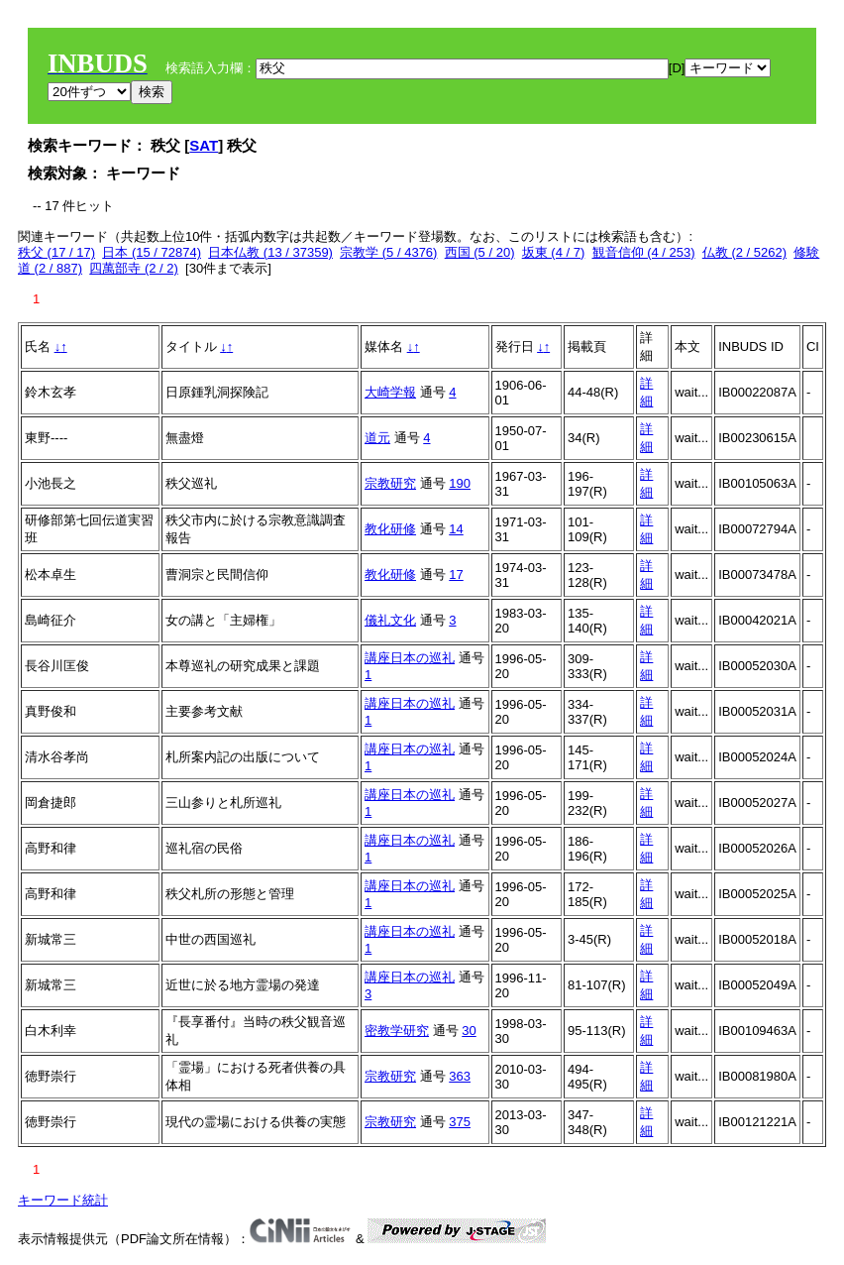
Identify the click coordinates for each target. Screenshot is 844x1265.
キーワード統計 (63, 1200)
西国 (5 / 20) (480, 252)
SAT (203, 145)
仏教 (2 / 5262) (744, 252)
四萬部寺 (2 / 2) (133, 268)
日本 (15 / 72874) (151, 252)
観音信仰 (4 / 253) (643, 252)
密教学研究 (397, 1030)
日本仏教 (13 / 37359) (270, 252)
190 (460, 483)
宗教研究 (390, 483)
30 (468, 1030)
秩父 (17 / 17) (56, 252)
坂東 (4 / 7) (553, 252)
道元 (377, 437)
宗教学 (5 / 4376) (388, 252)
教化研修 (390, 528)
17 (456, 574)
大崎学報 (390, 392)
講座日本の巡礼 (410, 657)
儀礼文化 (390, 620)
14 (456, 528)
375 (460, 1121)
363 (460, 1076)
